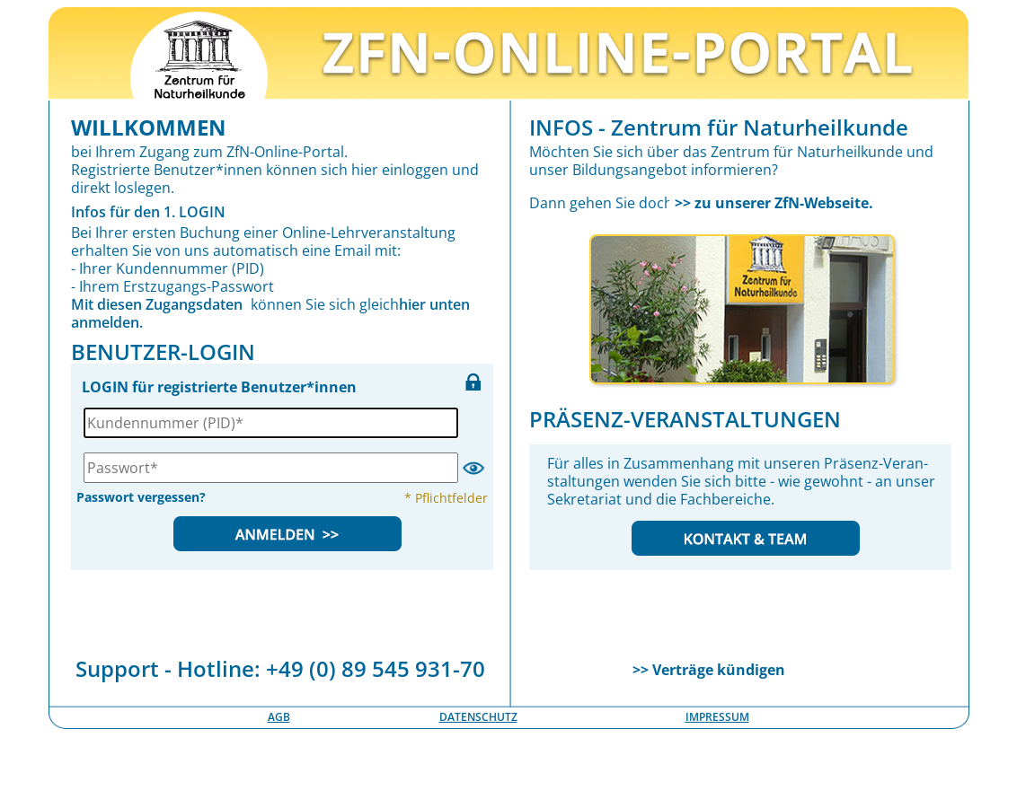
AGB (279, 717)
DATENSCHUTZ (478, 717)
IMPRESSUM (717, 717)
